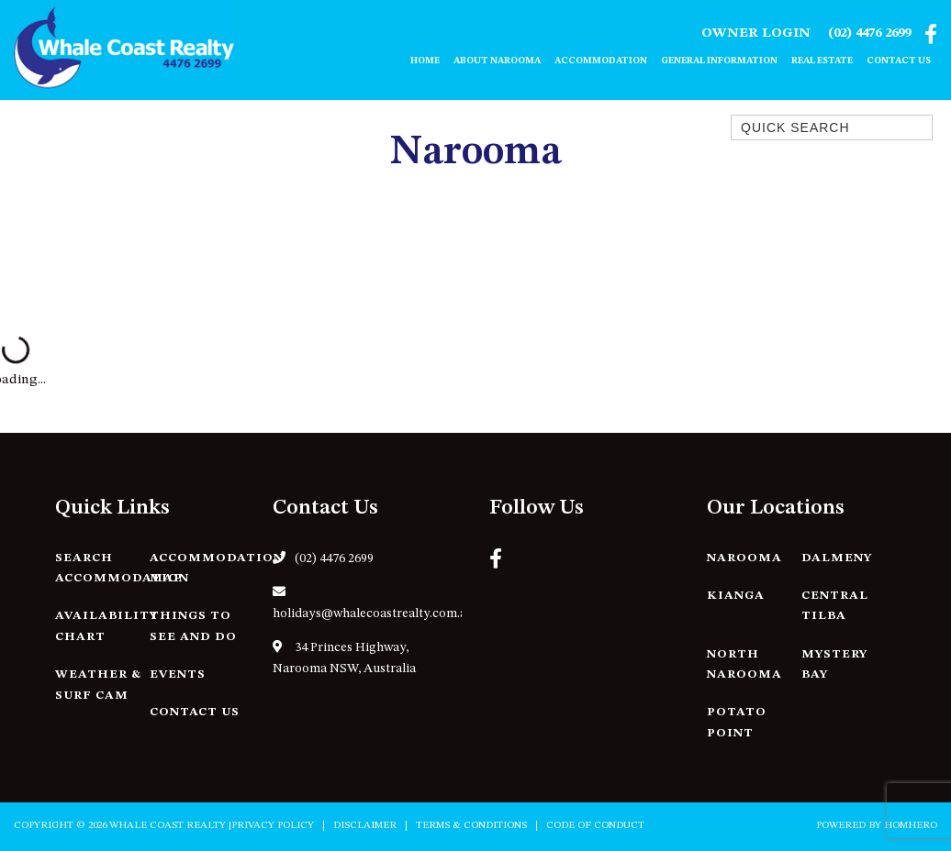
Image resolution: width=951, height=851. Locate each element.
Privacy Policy (272, 826)
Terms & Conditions (471, 826)
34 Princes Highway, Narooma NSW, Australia (344, 657)
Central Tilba (834, 606)
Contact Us (899, 60)
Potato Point (736, 722)
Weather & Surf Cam (98, 685)
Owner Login (756, 33)
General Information (719, 60)
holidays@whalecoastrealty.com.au (368, 602)
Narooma (744, 558)
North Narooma (744, 664)
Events (178, 674)
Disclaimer (365, 826)
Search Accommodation (122, 568)
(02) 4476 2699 (869, 33)
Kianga (736, 596)
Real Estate (822, 60)
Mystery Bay (834, 664)
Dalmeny (836, 558)
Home (425, 60)
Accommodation (600, 60)
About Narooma (497, 60)
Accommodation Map (217, 568)
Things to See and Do (193, 626)
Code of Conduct (595, 826)
